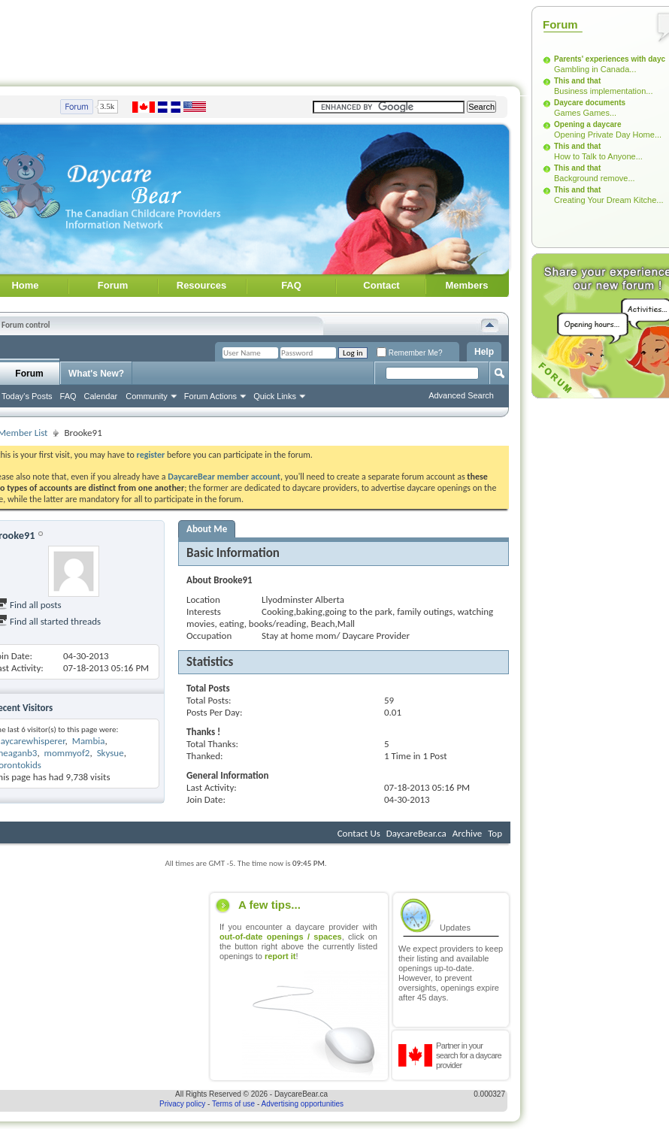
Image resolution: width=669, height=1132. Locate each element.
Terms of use (233, 1104)
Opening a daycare (587, 124)
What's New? (96, 373)
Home (24, 285)
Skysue (110, 752)
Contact (381, 285)
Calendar (101, 396)
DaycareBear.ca (416, 833)
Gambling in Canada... (595, 69)
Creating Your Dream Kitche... (609, 199)
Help (484, 352)
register (151, 454)
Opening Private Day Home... (607, 134)
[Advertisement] (580, 629)
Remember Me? (409, 353)
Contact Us (359, 833)
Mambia (88, 740)
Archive (467, 833)
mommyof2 (67, 752)
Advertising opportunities (303, 1104)
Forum (113, 285)
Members (466, 285)
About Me (206, 528)
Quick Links (274, 396)
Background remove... (594, 178)
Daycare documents (589, 102)
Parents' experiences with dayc (609, 59)
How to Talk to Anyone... (598, 156)
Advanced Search (461, 395)
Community (147, 396)
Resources (201, 285)
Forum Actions (210, 396)
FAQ (291, 285)
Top (495, 833)
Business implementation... (603, 90)
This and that (577, 81)
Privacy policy (182, 1104)
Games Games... (585, 112)
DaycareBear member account (224, 476)
